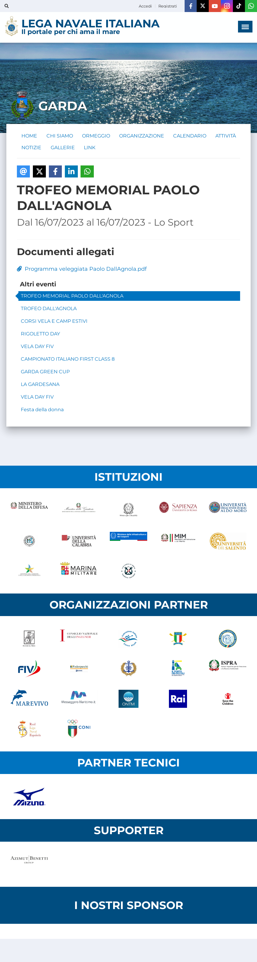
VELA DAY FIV (37, 347)
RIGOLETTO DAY (40, 334)
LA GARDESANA (40, 385)
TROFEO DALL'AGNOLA (49, 309)
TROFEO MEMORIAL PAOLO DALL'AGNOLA (72, 296)
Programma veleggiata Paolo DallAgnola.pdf (82, 269)
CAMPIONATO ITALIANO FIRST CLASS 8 (68, 359)
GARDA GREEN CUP (45, 372)
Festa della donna (42, 410)
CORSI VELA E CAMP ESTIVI (54, 322)
